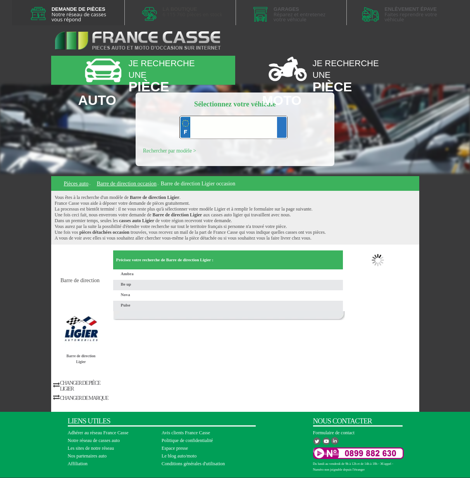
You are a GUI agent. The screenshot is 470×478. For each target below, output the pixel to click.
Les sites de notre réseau (91, 448)
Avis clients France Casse (186, 432)
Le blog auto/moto (179, 456)
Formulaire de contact (334, 432)
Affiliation (78, 463)
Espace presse (175, 448)
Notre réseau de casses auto (94, 440)
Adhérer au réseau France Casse (98, 432)
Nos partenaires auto (87, 456)
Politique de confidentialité (187, 440)
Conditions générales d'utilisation (193, 463)
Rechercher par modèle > (169, 151)
